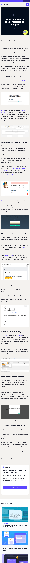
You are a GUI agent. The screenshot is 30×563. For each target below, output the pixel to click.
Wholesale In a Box (6, 390)
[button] (27, 4)
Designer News (9, 255)
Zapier (2, 200)
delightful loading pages (20, 80)
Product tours (4, 335)
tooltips (20, 335)
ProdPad (5, 82)
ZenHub (3, 110)
